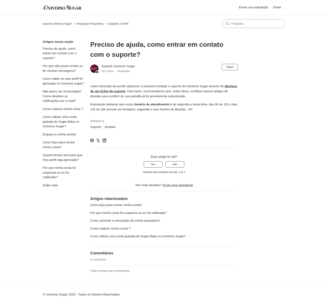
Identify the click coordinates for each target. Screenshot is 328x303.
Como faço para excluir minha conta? (59, 144)
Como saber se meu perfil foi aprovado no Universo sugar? (63, 81)
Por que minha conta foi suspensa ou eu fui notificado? (59, 172)
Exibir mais (50, 185)
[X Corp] (98, 140)
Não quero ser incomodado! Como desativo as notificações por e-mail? (62, 96)
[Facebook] (92, 140)
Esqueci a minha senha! (59, 134)
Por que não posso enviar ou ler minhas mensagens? (63, 68)
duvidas (110, 127)
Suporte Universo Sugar (57, 23)
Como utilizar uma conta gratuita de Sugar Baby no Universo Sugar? (61, 121)
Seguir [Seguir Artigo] (229, 67)
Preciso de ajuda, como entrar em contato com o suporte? (60, 53)
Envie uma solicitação (178, 185)
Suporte (95, 127)
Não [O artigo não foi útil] (175, 164)
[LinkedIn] (104, 140)
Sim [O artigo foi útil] (153, 164)
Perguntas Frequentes (90, 23)
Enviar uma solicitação (253, 7)
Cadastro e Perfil (118, 23)
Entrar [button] (277, 7)
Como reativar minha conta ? (63, 109)
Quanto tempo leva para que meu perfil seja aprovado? (62, 157)
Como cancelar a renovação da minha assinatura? (125, 220)
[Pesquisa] (254, 23)
